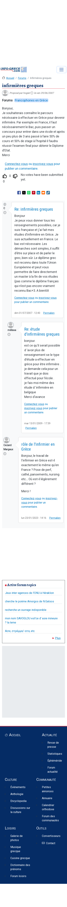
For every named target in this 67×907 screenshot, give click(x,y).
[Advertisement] (32, 32)
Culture (11, 779)
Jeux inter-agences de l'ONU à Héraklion (29, 593)
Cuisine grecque (20, 858)
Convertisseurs (51, 836)
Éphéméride (54, 760)
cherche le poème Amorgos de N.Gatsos (29, 601)
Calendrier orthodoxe (48, 807)
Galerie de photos (16, 838)
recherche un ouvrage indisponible (25, 610)
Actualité (49, 735)
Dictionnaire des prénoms (20, 867)
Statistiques (54, 753)
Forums (22, 78)
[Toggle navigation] (61, 69)
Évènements (17, 787)
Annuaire (47, 798)
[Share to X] (24, 192)
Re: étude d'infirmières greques (42, 332)
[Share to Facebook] (19, 192)
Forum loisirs (18, 876)
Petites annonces (47, 789)
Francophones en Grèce (31, 100)
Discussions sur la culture (20, 810)
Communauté (46, 779)
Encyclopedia (18, 801)
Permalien (49, 313)
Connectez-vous (16, 164)
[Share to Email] (43, 192)
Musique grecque (15, 849)
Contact (50, 843)
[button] (48, 192)
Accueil (10, 78)
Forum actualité (52, 769)
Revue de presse (53, 744)
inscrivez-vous (43, 164)
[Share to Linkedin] (38, 192)
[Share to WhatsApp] (28, 192)
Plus (58, 638)
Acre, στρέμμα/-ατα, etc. (20, 631)
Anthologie (16, 794)
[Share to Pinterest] (33, 192)
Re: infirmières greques (33, 209)
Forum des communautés (50, 818)
